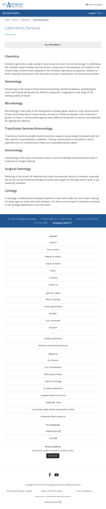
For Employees (53, 425)
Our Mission (53, 360)
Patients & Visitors (53, 256)
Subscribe (52, 455)
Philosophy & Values (53, 374)
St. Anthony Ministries (53, 388)
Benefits (53, 313)
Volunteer (53, 327)
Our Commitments (53, 367)
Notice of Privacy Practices (52, 491)
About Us (53, 354)
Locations (53, 277)
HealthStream (53, 431)
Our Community (53, 320)
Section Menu (53, 44)
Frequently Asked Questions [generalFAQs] (53, 416)
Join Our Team (53, 293)
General (53, 236)
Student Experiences (53, 338)
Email (53, 438)
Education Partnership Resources (53, 345)
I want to (95, 13)
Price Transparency (84, 491)
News (53, 270)
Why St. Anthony (53, 299)
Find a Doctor (53, 249)
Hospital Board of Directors (53, 395)
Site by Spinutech (53, 502)
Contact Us (53, 284)
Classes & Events (53, 263)
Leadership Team (53, 402)
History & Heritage (53, 381)
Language (94, 4)
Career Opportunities (53, 306)
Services (53, 242)
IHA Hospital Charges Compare (19, 491)
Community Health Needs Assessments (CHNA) (53, 409)
